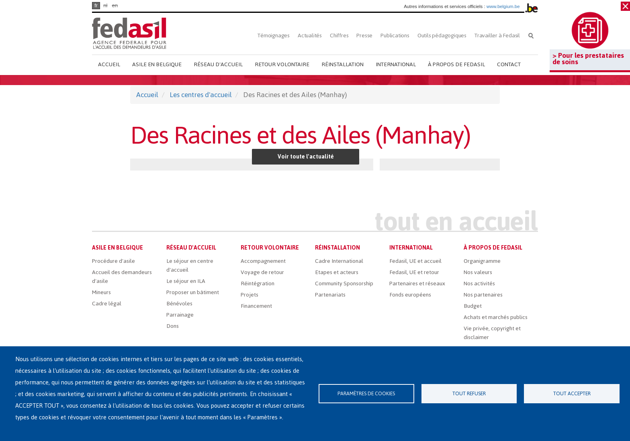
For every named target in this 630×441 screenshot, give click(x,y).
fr (96, 5)
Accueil (109, 64)
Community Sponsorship (344, 283)
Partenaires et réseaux (417, 283)
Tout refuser (469, 393)
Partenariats (330, 294)
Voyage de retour (262, 272)
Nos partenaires (483, 294)
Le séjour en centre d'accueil (189, 265)
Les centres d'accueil (201, 95)
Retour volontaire (282, 64)
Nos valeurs (478, 272)
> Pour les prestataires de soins (588, 59)
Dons (172, 326)
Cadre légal (106, 303)
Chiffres (339, 35)
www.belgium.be (503, 6)
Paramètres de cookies (366, 393)
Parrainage (180, 314)
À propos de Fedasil (456, 64)
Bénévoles (179, 303)
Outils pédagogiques (441, 35)
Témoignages (274, 35)
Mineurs (101, 292)
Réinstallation (342, 64)
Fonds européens (410, 294)
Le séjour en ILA (185, 281)
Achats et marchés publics (496, 317)
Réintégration (257, 283)
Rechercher (531, 35)
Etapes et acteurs (336, 272)
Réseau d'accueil (218, 64)
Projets (249, 294)
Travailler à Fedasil (497, 35)
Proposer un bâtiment (192, 292)
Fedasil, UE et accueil (415, 261)
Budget (473, 306)
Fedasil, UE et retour (414, 272)
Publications (394, 35)
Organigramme (482, 261)
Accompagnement (263, 261)
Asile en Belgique (157, 64)
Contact (509, 64)
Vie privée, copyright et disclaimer (492, 333)
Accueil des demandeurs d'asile (122, 277)
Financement (256, 306)
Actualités (310, 35)
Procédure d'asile (113, 261)
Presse (364, 35)
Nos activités (479, 283)
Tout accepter (572, 393)
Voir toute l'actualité (306, 156)
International (396, 64)
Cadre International (339, 261)
